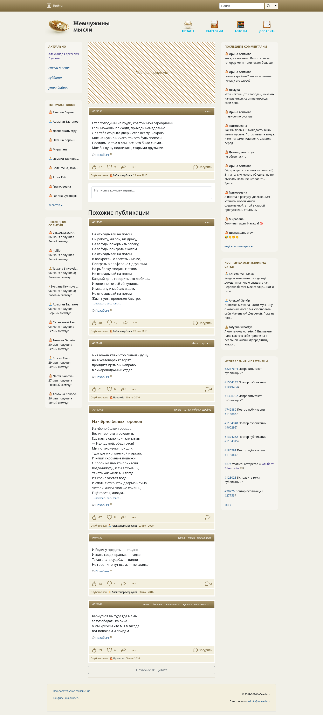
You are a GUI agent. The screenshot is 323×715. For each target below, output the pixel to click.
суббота (55, 77)
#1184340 (231, 423)
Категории (214, 22)
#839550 (97, 111)
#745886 (230, 409)
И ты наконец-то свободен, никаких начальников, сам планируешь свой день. (249, 98)
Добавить (267, 22)
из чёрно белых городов (197, 409)
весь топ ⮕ (55, 205)
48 (100, 323)
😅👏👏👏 (232, 237)
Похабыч (102, 155)
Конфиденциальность (66, 698)
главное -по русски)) (239, 116)
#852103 (97, 604)
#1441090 (97, 409)
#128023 (230, 477)
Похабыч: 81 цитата (151, 670)
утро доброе (58, 87)
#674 (228, 464)
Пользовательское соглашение (71, 691)
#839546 (97, 222)
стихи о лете (58, 68)
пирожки (206, 343)
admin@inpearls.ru (259, 701)
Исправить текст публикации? (243, 371)
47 (100, 517)
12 (115, 323)
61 (100, 389)
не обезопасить (235, 156)
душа (195, 343)
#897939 (97, 538)
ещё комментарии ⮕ (239, 246)
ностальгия (173, 604)
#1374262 (231, 437)
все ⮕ (228, 505)
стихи (207, 111)
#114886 (230, 414)
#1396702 (231, 396)
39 (100, 650)
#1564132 (231, 382)
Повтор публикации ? (246, 384)
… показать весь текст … (107, 303)
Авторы (241, 22)
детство (158, 604)
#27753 (230, 495)
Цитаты (188, 22)
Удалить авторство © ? (249, 466)
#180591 (230, 450)
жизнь (181, 538)
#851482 (97, 343)
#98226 (230, 491)
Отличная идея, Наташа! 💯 (244, 223)
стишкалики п (202, 604)
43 (100, 584)
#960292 (230, 427)
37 (100, 167)
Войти (55, 6)
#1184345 (231, 441)
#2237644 (231, 369)
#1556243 (231, 387)
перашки (187, 604)
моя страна (204, 538)
